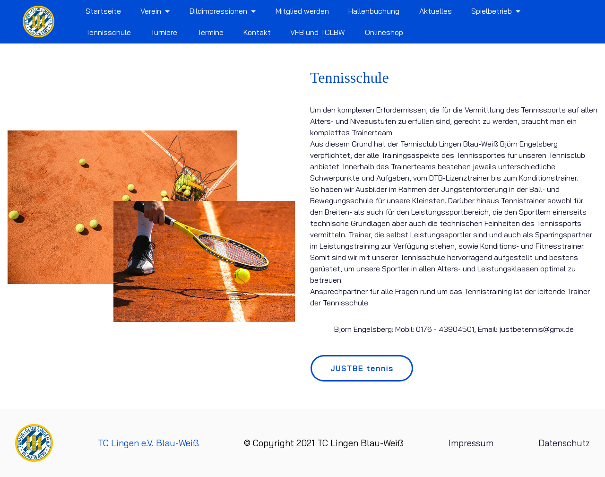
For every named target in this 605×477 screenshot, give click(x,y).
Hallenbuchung (373, 11)
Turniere (163, 32)
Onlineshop (384, 32)
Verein (150, 11)
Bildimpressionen (218, 11)
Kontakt (257, 32)
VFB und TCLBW (317, 32)
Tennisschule (108, 32)
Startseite (103, 11)
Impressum (470, 443)
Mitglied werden (302, 11)
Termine (210, 32)
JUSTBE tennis (362, 368)
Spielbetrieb (491, 11)
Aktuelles (435, 11)
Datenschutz (563, 443)
